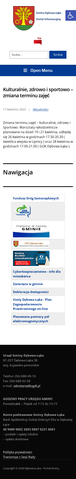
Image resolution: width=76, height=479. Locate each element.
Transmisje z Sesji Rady (19, 457)
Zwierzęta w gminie (28, 284)
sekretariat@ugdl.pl (26, 386)
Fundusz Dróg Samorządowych (36, 198)
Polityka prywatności (17, 452)
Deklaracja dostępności (31, 292)
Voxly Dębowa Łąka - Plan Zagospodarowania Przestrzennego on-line (32, 304)
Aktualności (40, 109)
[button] (70, 15)
